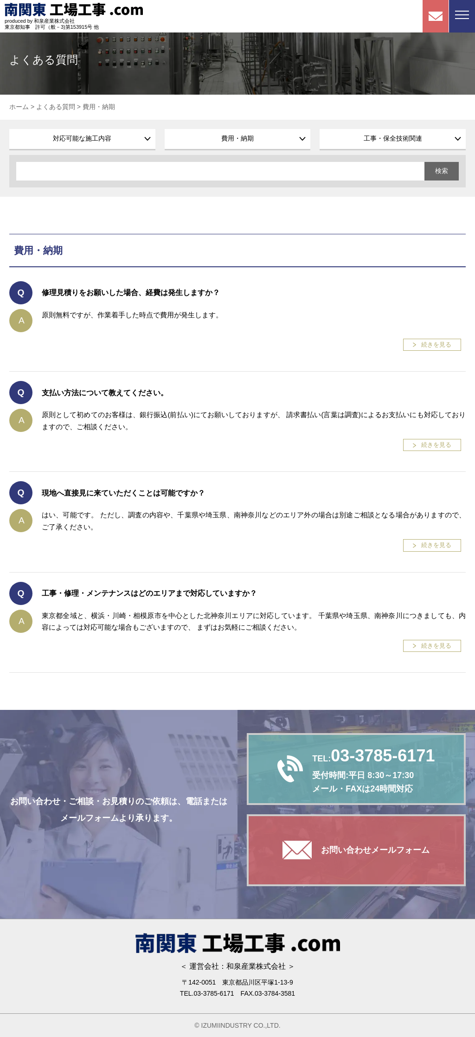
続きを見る (436, 344)
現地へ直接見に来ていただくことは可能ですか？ (123, 493)
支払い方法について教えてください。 (105, 393)
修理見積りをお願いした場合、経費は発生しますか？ (131, 292)
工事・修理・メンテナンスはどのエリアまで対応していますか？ (149, 593)
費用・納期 (237, 138)
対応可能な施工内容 (82, 138)
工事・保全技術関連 (393, 138)
